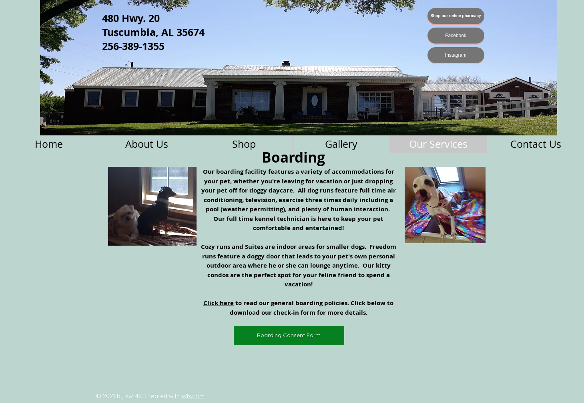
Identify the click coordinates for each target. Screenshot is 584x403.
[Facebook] (455, 36)
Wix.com (193, 396)
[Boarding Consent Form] (289, 335)
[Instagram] (455, 55)
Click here (218, 303)
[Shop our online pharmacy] (455, 16)
